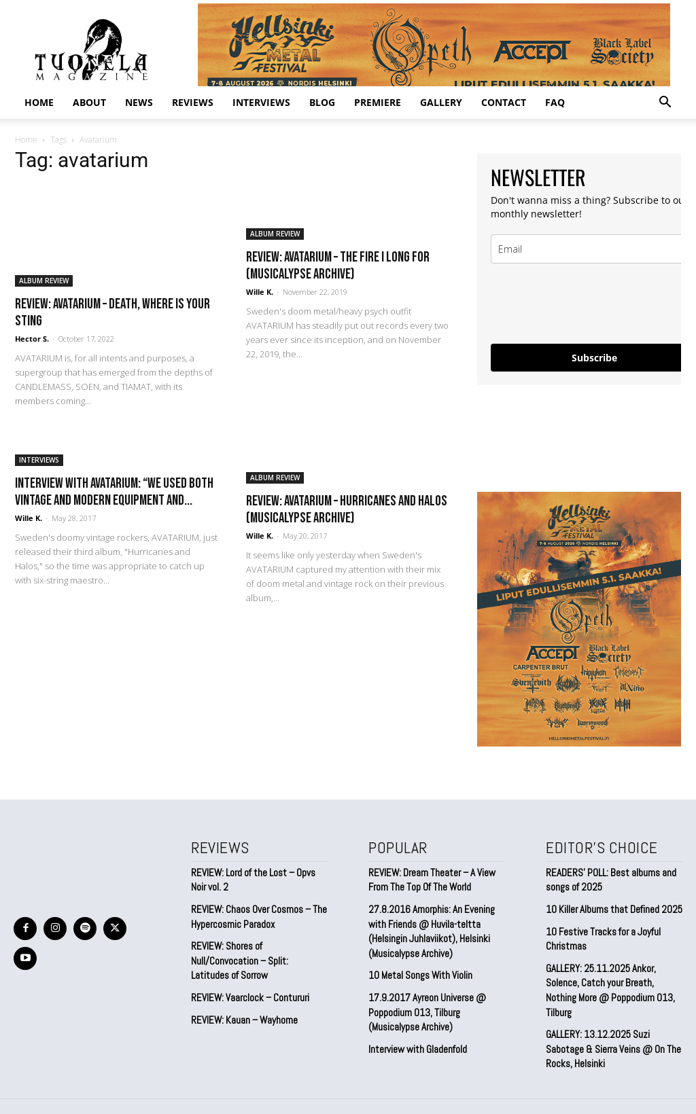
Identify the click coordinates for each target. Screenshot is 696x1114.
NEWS (139, 102)
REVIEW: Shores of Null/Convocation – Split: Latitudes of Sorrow (259, 949)
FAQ (555, 102)
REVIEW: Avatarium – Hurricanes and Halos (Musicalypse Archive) (346, 509)
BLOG (322, 102)
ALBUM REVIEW (44, 280)
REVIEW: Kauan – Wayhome (243, 1000)
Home (39, 102)
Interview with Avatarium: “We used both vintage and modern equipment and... (114, 492)
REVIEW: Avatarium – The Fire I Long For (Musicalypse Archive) (338, 266)
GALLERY (441, 102)
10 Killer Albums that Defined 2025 (611, 907)
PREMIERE (377, 102)
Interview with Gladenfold (415, 1040)
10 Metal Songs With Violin (418, 969)
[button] (664, 102)
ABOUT (89, 102)
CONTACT (503, 102)
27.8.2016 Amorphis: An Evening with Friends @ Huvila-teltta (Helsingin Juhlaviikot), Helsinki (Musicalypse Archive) (428, 927)
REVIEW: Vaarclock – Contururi (247, 978)
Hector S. (32, 339)
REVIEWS (192, 102)
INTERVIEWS (261, 102)
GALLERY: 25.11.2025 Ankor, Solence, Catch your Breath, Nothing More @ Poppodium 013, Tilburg (613, 977)
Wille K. (259, 292)
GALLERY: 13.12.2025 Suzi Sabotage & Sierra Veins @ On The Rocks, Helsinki (614, 1026)
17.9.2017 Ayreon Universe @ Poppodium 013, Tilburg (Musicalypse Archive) (424, 1004)
